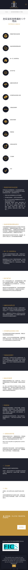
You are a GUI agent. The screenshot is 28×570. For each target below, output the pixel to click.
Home (6, 11)
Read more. (14, 563)
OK (14, 565)
